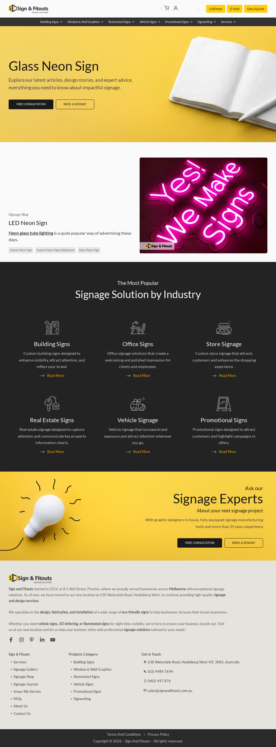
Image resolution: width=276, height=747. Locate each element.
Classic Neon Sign (21, 250)
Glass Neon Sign (89, 250)
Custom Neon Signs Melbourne (55, 250)
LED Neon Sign (28, 222)
